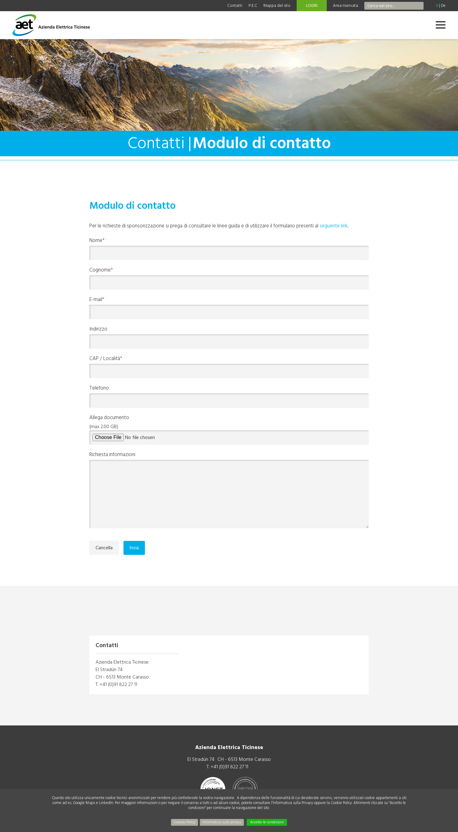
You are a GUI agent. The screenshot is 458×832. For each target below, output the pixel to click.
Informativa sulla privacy (221, 822)
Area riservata (345, 5)
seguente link (334, 226)
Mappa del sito (276, 5)
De (443, 5)
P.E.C (253, 5)
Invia (134, 548)
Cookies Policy (184, 822)
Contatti (234, 5)
